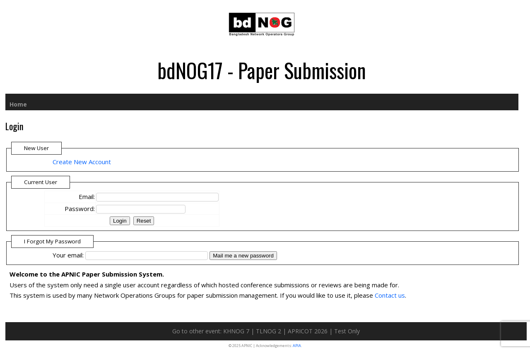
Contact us (390, 295)
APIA (297, 345)
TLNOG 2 (268, 331)
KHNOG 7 (236, 331)
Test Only (347, 331)
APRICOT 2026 (308, 331)
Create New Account (82, 162)
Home (18, 104)
